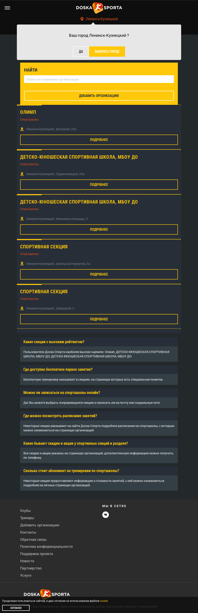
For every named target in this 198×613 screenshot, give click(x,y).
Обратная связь (33, 539)
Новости (27, 561)
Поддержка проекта (36, 553)
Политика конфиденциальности (46, 546)
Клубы (25, 510)
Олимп (28, 112)
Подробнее (99, 139)
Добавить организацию (39, 525)
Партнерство (31, 568)
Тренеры (27, 517)
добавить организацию (99, 95)
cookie (104, 600)
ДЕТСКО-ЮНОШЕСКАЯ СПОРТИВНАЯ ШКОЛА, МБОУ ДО (79, 157)
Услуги (25, 575)
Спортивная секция (44, 246)
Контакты (28, 532)
